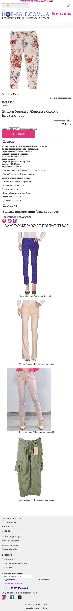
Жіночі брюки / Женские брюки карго (36, 500)
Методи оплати (10, 540)
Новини (6, 530)
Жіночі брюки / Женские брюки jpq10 (36, 432)
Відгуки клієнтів (11, 517)
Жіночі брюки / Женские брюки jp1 (36, 296)
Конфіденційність (12, 549)
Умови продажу (10, 544)
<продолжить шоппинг (60, 98)
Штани (5, 105)
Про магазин (9, 522)
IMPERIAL (9, 102)
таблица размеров (28, 129)
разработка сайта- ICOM (36, 608)
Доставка (7, 554)
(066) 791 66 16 (47, 1)
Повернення (9, 559)
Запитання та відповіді (15, 563)
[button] (2, 368)
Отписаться (43, 579)
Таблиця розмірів (12, 536)
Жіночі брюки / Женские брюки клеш (36, 364)
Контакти (7, 567)
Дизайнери (8, 526)
